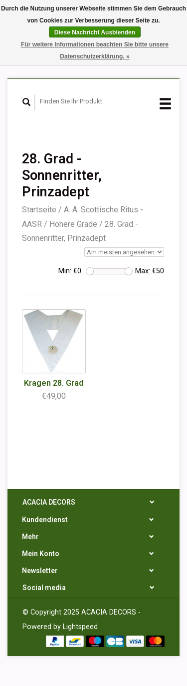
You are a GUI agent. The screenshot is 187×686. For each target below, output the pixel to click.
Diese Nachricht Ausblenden (94, 32)
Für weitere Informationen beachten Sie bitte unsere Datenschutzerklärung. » (95, 50)
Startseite (39, 209)
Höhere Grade (73, 224)
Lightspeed (80, 627)
